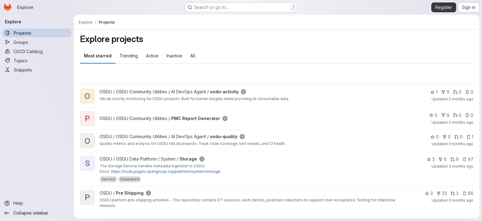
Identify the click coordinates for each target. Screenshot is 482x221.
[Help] (36, 203)
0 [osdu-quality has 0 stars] (434, 136)
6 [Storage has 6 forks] (442, 159)
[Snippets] (36, 69)
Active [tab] (152, 55)
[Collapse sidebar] (36, 213)
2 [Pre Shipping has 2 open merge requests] (455, 193)
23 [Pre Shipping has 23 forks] (442, 193)
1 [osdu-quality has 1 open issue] (469, 136)
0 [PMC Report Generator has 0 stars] (433, 115)
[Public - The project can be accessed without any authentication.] (243, 91)
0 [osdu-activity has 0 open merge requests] (457, 92)
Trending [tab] (129, 55)
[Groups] (36, 42)
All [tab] (193, 55)
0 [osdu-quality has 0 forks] (446, 136)
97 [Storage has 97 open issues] (467, 159)
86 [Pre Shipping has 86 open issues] (467, 193)
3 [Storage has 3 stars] (431, 159)
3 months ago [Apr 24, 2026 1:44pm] (460, 166)
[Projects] (36, 33)
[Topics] (36, 60)
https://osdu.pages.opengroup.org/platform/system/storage (165, 171)
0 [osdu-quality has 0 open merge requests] (458, 136)
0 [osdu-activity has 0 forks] (445, 92)
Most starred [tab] (98, 55)
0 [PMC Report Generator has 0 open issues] (469, 115)
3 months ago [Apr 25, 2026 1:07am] (460, 122)
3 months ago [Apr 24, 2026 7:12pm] (460, 144)
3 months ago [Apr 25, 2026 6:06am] (460, 99)
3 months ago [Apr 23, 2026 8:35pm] (460, 200)
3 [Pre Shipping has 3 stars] (429, 193)
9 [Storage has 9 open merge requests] (454, 159)
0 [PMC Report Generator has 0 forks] (445, 115)
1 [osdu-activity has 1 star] (433, 92)
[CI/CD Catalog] (36, 51)
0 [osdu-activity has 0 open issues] (469, 92)
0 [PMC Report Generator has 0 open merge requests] (457, 115)
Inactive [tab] (174, 55)
